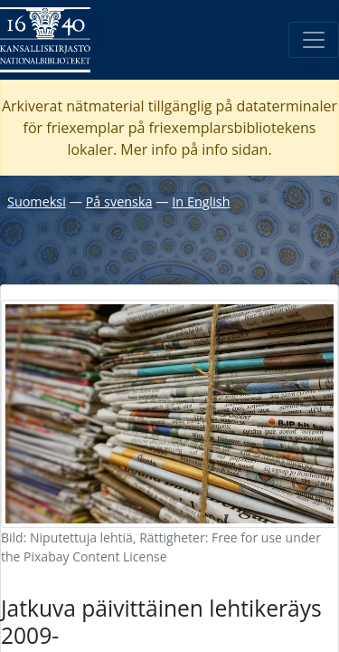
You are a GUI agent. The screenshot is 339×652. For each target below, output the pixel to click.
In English (201, 201)
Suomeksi (36, 201)
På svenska (119, 201)
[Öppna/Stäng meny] (313, 40)
